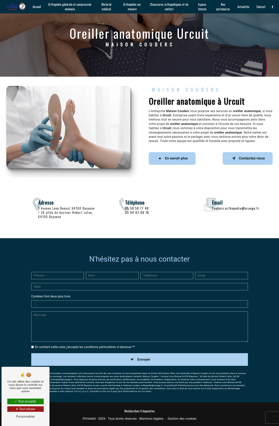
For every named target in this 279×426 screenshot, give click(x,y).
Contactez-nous (247, 158)
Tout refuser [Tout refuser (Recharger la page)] (25, 409)
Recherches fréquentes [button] (139, 410)
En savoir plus (172, 158)
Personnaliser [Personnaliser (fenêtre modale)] (25, 416)
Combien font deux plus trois (50, 292)
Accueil (37, 6)
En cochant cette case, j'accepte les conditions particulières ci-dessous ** (85, 342)
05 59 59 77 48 (137, 212)
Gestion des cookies (182, 418)
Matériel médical (106, 6)
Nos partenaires (223, 6)
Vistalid (90, 418)
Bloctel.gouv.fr (81, 387)
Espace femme (202, 6)
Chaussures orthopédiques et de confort (169, 6)
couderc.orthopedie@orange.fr (235, 203)
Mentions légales (151, 418)
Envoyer (143, 355)
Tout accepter (25, 401)
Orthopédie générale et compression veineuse (69, 6)
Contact (261, 6)
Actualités (243, 6)
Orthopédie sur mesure (132, 6)
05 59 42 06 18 (137, 217)
